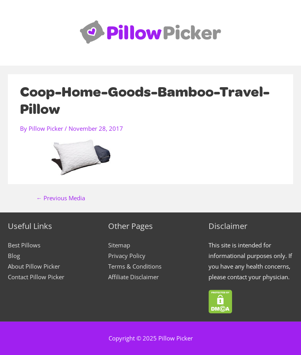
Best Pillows (24, 245)
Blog (14, 256)
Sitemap (119, 245)
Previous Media (60, 198)
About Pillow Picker (34, 266)
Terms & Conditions (134, 266)
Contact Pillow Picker (36, 277)
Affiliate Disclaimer (133, 277)
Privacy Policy (126, 256)
